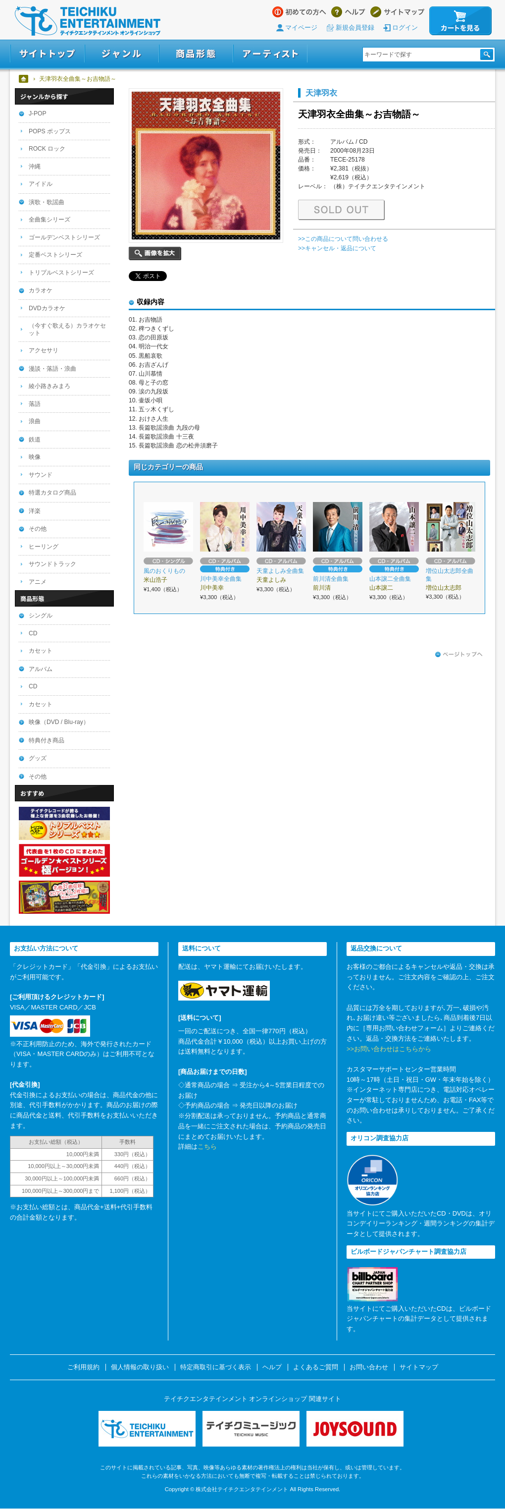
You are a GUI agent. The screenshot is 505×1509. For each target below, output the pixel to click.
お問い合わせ (369, 1367)
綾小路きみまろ (49, 386)
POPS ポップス (50, 131)
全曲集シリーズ (49, 219)
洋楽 (35, 510)
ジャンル (122, 54)
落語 (35, 403)
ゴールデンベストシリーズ (64, 237)
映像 (35, 456)
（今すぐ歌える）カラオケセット (67, 329)
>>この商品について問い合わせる (343, 238)
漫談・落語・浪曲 (52, 368)
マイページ (301, 27)
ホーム (24, 79)
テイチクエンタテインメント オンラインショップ (87, 21)
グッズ (38, 758)
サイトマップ (397, 11)
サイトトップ (47, 54)
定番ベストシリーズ (55, 254)
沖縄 (35, 166)
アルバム (40, 669)
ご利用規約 (83, 1367)
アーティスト (270, 54)
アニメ (38, 581)
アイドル (40, 183)
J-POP (38, 113)
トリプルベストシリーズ (61, 272)
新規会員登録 (355, 27)
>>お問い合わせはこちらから (389, 1049)
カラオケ (40, 290)
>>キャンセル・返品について (337, 248)
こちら (207, 1146)
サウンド (40, 474)
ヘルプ (348, 11)
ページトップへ (459, 655)
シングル (40, 615)
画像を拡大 (155, 253)
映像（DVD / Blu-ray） (59, 722)
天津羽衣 (321, 92)
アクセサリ (43, 350)
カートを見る (460, 20)
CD (33, 633)
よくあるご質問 (315, 1367)
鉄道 (35, 439)
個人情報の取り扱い (140, 1367)
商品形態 (196, 54)
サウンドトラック (52, 563)
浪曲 (35, 421)
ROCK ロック (47, 148)
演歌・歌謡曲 (46, 202)
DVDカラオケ (47, 308)
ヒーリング (43, 546)
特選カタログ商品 (52, 492)
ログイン (405, 27)
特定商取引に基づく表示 (215, 1367)
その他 (38, 528)
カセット (40, 650)
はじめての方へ (299, 11)
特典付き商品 (46, 740)
